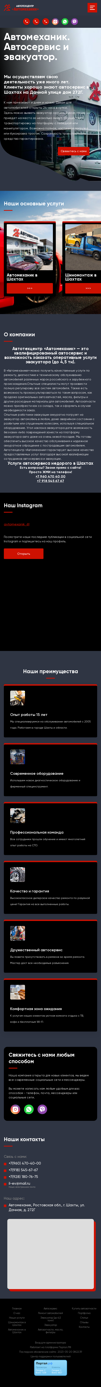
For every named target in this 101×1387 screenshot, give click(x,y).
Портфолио (84, 1313)
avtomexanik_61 (16, 524)
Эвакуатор (50, 1325)
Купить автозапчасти (84, 1308)
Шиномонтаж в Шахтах (17, 1323)
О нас (16, 1313)
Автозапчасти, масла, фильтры (50, 1331)
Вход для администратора (50, 1342)
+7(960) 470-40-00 (25, 1163)
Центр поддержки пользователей (51, 1356)
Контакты (84, 1327)
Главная (17, 1308)
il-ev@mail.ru (19, 1183)
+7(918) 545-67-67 (23, 1170)
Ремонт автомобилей (50, 1313)
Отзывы (84, 1322)
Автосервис (50, 1308)
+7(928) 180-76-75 (23, 1176)
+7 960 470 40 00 (51, 476)
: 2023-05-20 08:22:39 (69, 1351)
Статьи (84, 1317)
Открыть (23, 554)
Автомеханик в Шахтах (17, 1331)
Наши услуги (17, 1317)
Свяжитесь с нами (74, 151)
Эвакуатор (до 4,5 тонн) (50, 1319)
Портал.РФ (65, 1347)
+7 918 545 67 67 (50, 481)
